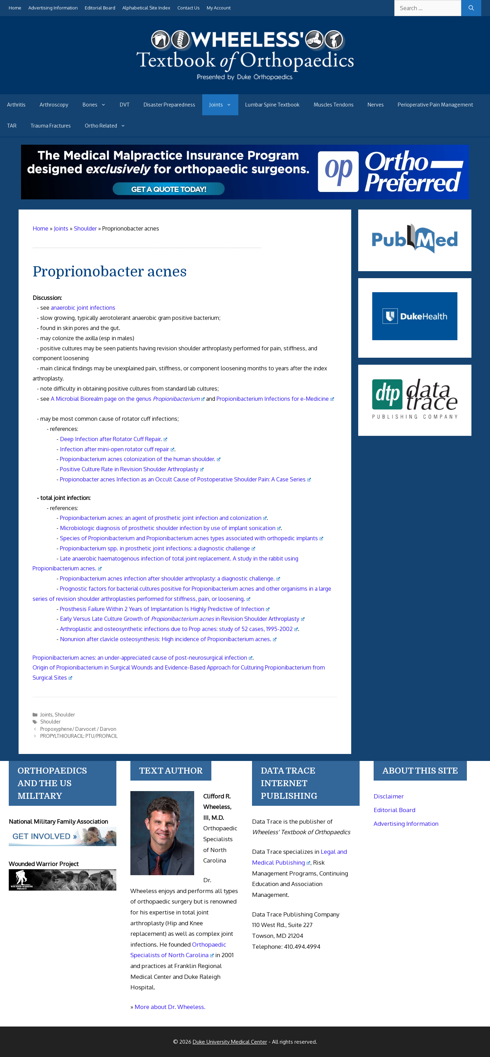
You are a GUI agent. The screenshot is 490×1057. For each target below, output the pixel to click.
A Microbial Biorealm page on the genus (128, 398)
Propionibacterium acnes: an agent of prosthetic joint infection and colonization (163, 517)
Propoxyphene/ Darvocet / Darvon (78, 729)
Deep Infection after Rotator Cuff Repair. (113, 438)
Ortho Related (108, 125)
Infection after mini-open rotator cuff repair (117, 449)
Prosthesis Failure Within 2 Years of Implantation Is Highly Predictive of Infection (165, 608)
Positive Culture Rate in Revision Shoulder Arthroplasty (132, 469)
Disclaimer (389, 796)
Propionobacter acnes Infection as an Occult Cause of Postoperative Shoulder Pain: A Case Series (185, 479)
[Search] (471, 8)
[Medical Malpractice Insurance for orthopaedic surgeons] (245, 197)
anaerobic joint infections (83, 307)
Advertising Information (53, 8)
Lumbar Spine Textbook (272, 105)
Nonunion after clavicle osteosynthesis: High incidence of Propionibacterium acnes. (168, 639)
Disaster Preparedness (169, 105)
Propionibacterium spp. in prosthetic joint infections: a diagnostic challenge (157, 548)
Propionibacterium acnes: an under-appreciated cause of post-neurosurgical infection (142, 657)
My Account (219, 8)
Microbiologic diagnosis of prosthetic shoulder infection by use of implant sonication (170, 527)
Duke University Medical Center (230, 1041)
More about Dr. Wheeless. (170, 1006)
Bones (97, 104)
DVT (125, 105)
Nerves (376, 105)
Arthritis (16, 105)
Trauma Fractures (50, 126)
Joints (223, 104)
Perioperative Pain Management (435, 105)
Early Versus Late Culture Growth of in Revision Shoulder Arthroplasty (182, 618)
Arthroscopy (54, 105)
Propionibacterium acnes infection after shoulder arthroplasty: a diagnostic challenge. (170, 578)
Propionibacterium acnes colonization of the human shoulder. (140, 458)
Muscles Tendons (334, 105)
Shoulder (65, 715)
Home (15, 8)
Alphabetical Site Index (146, 8)
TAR (11, 126)
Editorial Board (100, 8)
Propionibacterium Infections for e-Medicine (275, 398)
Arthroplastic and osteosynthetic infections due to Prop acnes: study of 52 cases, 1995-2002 (179, 628)
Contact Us (188, 8)
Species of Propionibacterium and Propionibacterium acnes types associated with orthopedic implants (191, 538)
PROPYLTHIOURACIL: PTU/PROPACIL (78, 736)
